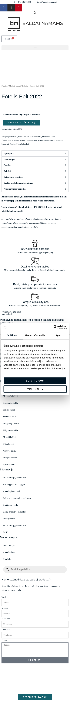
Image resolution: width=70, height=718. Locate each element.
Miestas (4, 608)
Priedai (7, 171)
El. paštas (5, 618)
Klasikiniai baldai (10, 403)
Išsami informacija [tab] (35, 335)
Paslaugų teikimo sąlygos (14, 484)
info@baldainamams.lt (12, 211)
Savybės (7, 165)
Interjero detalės (10, 457)
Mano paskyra (9, 545)
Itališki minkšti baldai (28, 140)
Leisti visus (35, 380)
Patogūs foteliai (22, 144)
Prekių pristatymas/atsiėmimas (18, 183)
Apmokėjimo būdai (11, 491)
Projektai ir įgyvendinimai (14, 477)
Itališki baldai (23, 137)
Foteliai (25, 86)
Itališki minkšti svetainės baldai (50, 140)
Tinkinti (35, 389)
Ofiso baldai (8, 444)
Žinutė (4, 640)
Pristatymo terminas (13, 177)
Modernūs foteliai (8, 144)
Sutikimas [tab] (12, 335)
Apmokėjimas (9, 552)
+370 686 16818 (39, 207)
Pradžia (4, 86)
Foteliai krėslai (13, 140)
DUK (5, 532)
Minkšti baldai (15, 86)
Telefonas (5, 629)
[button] (35, 47)
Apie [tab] (58, 335)
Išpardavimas (9, 464)
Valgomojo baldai (10, 430)
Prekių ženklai (9, 518)
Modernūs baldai (48, 137)
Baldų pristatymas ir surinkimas (17, 498)
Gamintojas (9, 159)
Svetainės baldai (10, 416)
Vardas (4, 597)
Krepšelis (7, 559)
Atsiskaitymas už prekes (15, 189)
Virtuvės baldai (9, 451)
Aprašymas (9, 153)
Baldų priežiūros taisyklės (14, 512)
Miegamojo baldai (11, 423)
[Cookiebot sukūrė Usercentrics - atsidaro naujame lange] (53, 327)
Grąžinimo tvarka (10, 505)
